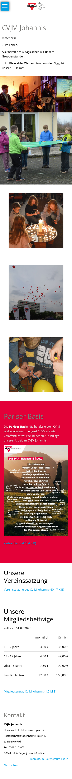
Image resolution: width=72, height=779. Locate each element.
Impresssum (37, 759)
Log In (64, 759)
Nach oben (11, 765)
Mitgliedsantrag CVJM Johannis (30, 691)
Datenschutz (53, 759)
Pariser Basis (20, 543)
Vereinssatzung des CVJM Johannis (34, 589)
